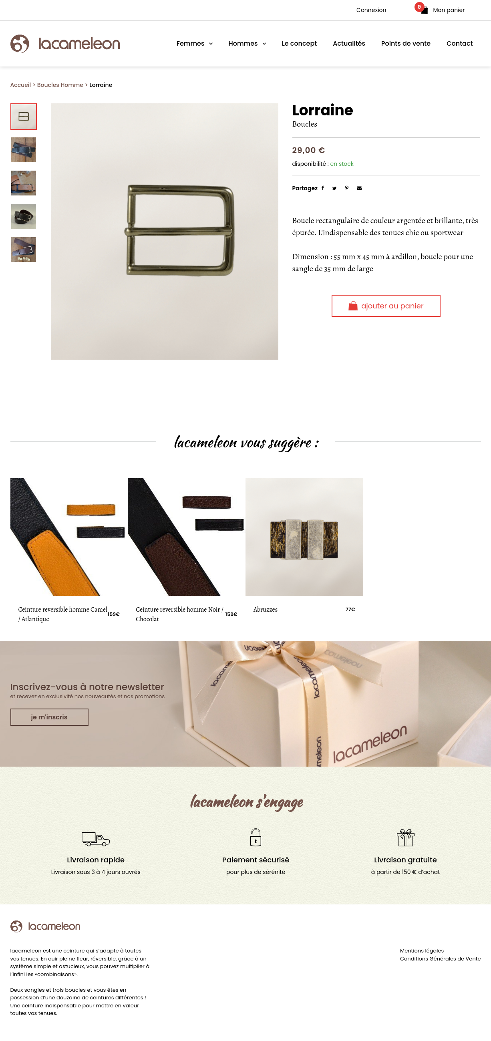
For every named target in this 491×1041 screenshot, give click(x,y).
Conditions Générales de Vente (440, 958)
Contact (460, 43)
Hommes (243, 43)
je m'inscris (49, 717)
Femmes (191, 43)
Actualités (349, 43)
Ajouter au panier (385, 306)
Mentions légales (422, 950)
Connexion (371, 10)
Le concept (299, 43)
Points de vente (406, 43)
